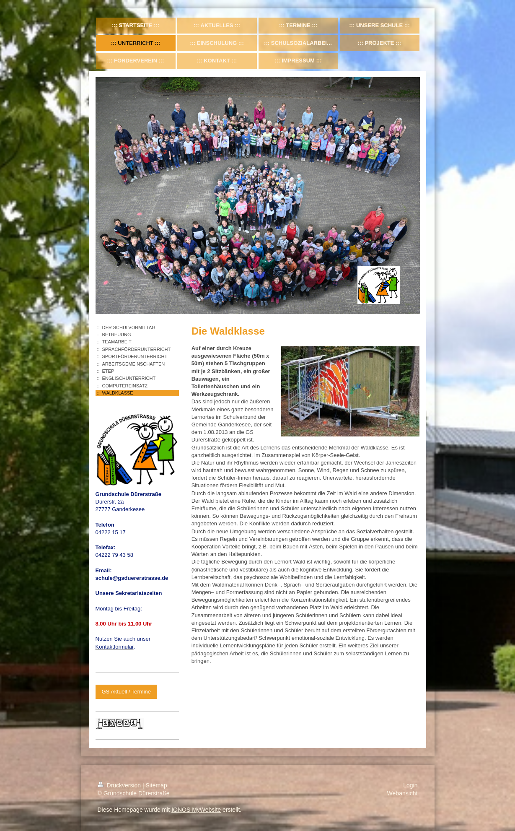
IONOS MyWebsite (196, 809)
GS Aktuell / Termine (126, 691)
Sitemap (156, 785)
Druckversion (120, 785)
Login (410, 785)
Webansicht (402, 793)
